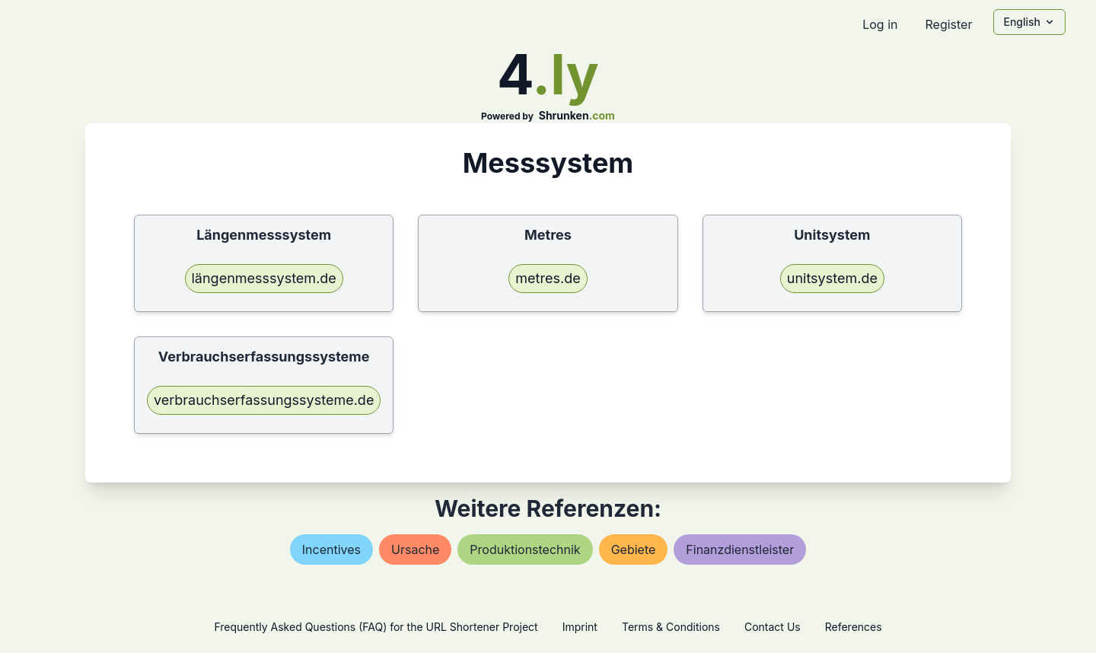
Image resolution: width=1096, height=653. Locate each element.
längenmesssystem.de (264, 278)
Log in (879, 24)
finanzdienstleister (740, 549)
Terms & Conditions (671, 626)
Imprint (579, 626)
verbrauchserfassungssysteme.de (264, 400)
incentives (331, 549)
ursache (415, 549)
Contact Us (772, 626)
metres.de (547, 278)
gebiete (633, 549)
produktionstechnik (525, 549)
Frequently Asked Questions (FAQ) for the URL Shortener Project (375, 626)
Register (948, 24)
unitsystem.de (832, 278)
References (853, 626)
